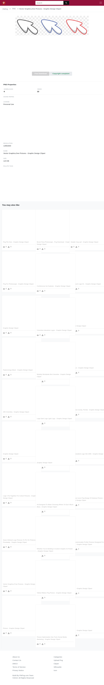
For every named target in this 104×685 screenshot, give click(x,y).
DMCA (15, 664)
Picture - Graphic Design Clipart (81, 588)
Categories (58, 657)
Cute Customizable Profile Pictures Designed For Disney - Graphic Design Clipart (84, 544)
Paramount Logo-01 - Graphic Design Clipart (86, 284)
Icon (55, 670)
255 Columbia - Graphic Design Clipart (16, 412)
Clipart (56, 664)
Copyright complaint (60, 73)
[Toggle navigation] (100, 3)
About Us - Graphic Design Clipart (82, 368)
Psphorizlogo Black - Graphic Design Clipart (18, 370)
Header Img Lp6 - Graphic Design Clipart (84, 242)
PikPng (5, 9)
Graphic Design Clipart (78, 326)
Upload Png (58, 660)
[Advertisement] (52, 55)
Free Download (41, 73)
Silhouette (57, 667)
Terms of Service (19, 667)
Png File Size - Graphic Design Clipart (16, 242)
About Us (16, 657)
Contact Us (17, 660)
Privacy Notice (18, 670)
